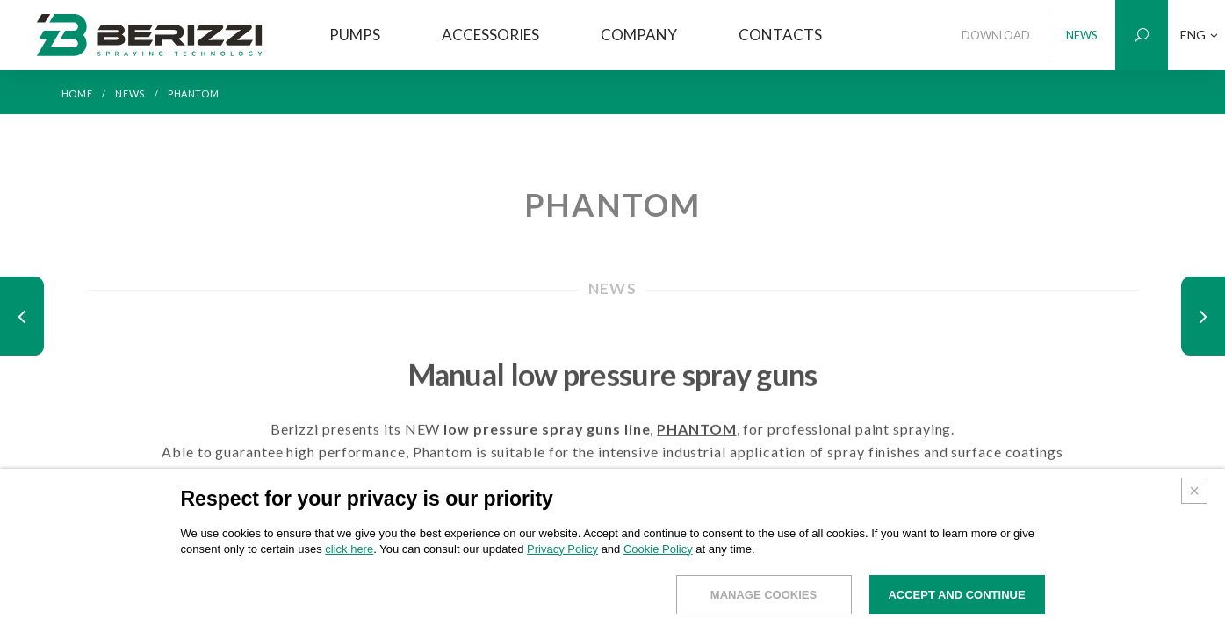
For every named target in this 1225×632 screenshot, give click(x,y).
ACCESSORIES (490, 34)
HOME (76, 93)
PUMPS (354, 34)
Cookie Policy (658, 554)
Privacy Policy (562, 554)
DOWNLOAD (996, 35)
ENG (1199, 34)
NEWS (1082, 35)
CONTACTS (780, 34)
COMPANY (639, 34)
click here (349, 554)
